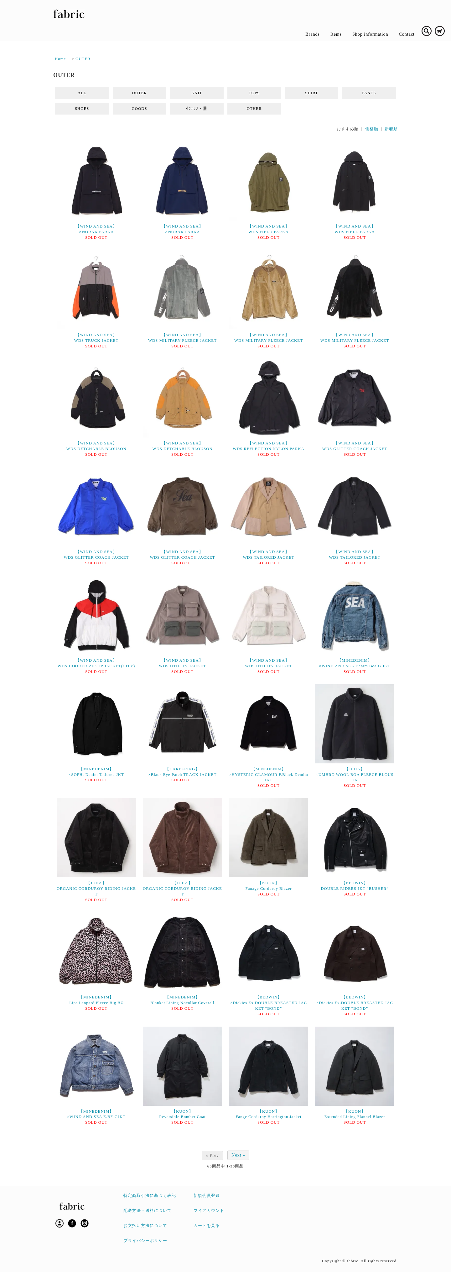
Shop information (370, 34)
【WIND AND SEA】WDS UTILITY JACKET (182, 663)
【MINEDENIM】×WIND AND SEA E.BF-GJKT (96, 1114)
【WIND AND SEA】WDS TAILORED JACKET (268, 555)
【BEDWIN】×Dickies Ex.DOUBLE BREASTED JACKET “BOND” (268, 1003)
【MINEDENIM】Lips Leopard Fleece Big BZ (96, 1000)
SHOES (82, 108)
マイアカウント (209, 1210)
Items (336, 34)
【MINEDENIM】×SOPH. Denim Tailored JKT (96, 772)
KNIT (196, 93)
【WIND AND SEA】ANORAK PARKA (96, 229)
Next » (238, 1155)
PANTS (369, 93)
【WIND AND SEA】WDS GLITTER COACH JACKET (354, 446)
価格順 (371, 129)
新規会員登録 (207, 1195)
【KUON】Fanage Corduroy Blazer (269, 886)
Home (60, 59)
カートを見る (207, 1225)
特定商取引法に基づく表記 (149, 1195)
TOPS (254, 93)
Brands (312, 34)
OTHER (254, 108)
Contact (407, 34)
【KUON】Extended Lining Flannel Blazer (354, 1114)
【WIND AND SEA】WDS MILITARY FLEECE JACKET (182, 338)
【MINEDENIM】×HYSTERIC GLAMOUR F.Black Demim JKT (268, 774)
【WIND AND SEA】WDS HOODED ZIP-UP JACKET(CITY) (96, 663)
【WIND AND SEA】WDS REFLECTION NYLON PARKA (268, 446)
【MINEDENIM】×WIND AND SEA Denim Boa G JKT (354, 663)
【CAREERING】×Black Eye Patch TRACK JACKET (182, 772)
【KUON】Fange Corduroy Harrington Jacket (268, 1114)
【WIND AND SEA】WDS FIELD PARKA (268, 229)
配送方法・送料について (147, 1210)
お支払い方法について (145, 1225)
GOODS (139, 108)
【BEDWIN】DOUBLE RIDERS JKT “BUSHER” (355, 886)
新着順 (391, 129)
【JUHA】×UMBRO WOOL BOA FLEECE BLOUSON (355, 774)
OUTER (83, 59)
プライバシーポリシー (145, 1241)
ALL (82, 93)
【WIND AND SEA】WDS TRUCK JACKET (96, 338)
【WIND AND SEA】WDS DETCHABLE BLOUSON (96, 446)
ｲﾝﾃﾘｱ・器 (196, 108)
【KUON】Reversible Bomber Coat (182, 1114)
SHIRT (311, 93)
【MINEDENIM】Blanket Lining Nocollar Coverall (182, 1000)
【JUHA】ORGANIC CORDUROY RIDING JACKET (96, 888)
